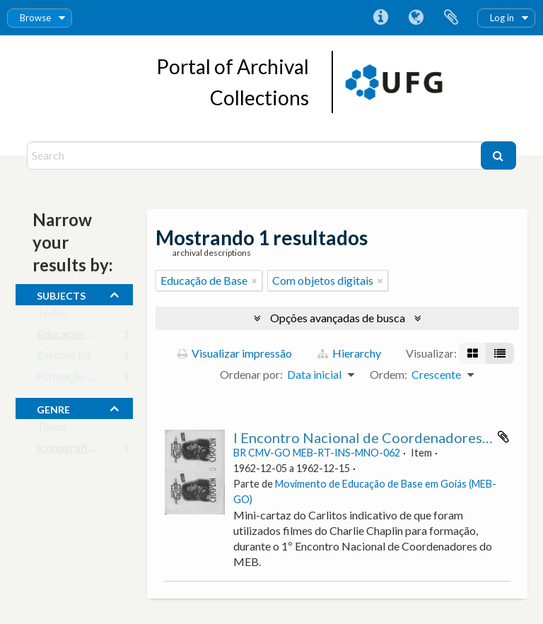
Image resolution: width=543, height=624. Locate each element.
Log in (502, 17)
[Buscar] (498, 155)
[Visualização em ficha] (472, 353)
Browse (35, 17)
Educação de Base (80, 336)
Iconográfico (68, 450)
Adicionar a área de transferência (503, 437)
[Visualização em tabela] (500, 353)
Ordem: (388, 374)
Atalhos (380, 17)
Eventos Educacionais (89, 358)
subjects (61, 293)
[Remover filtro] (254, 280)
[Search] (255, 155)
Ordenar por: (251, 374)
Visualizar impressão (234, 353)
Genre (53, 407)
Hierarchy (349, 353)
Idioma (415, 17)
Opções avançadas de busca (337, 317)
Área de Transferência (451, 17)
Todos (52, 315)
